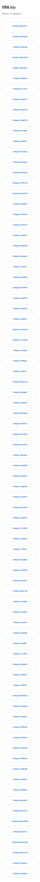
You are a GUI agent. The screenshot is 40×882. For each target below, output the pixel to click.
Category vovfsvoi (20, 267)
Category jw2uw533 (20, 193)
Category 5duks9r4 (20, 78)
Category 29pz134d (20, 853)
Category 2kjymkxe (20, 68)
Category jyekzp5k (20, 476)
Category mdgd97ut (20, 120)
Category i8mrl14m (20, 811)
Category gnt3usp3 (20, 162)
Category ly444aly (20, 779)
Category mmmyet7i (20, 329)
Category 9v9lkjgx (20, 361)
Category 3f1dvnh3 (20, 214)
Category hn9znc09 (20, 173)
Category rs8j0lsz (20, 319)
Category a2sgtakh (20, 518)
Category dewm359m (20, 821)
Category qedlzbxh (20, 141)
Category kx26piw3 (20, 664)
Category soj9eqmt (20, 539)
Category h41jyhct (20, 717)
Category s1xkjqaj (20, 350)
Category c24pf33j (20, 298)
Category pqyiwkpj (20, 633)
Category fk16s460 (20, 288)
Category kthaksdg (20, 47)
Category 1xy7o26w (20, 340)
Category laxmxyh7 (20, 581)
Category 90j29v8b (20, 246)
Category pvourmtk (20, 110)
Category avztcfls (20, 622)
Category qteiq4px (20, 873)
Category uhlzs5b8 (20, 465)
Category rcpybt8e (20, 204)
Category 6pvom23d (20, 57)
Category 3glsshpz (20, 455)
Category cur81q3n (20, 570)
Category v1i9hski (20, 549)
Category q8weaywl (19, 256)
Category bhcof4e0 (20, 131)
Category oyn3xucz (20, 738)
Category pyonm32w (20, 842)
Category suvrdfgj (20, 601)
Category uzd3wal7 (20, 99)
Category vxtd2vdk (20, 748)
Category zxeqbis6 (20, 235)
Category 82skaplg (20, 413)
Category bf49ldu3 (20, 790)
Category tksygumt (20, 863)
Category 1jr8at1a (20, 371)
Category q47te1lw (20, 225)
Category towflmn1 (20, 675)
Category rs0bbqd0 (20, 769)
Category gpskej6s (20, 800)
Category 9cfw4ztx (20, 497)
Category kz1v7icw (20, 89)
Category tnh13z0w (20, 434)
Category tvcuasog (20, 152)
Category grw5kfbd (20, 277)
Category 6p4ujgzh (20, 392)
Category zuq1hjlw (20, 612)
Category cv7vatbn (20, 654)
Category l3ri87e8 (20, 685)
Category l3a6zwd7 (20, 308)
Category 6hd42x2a (19, 696)
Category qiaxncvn (20, 832)
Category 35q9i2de (20, 727)
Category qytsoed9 (20, 507)
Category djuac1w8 (20, 591)
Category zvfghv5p (20, 486)
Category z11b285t (20, 528)
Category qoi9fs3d (20, 403)
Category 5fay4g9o (20, 560)
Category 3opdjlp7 (20, 643)
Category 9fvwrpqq (20, 706)
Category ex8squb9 (20, 36)
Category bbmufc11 (20, 26)
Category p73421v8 (20, 183)
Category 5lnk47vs (20, 424)
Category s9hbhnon (19, 758)
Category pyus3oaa (20, 445)
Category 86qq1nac (19, 382)
